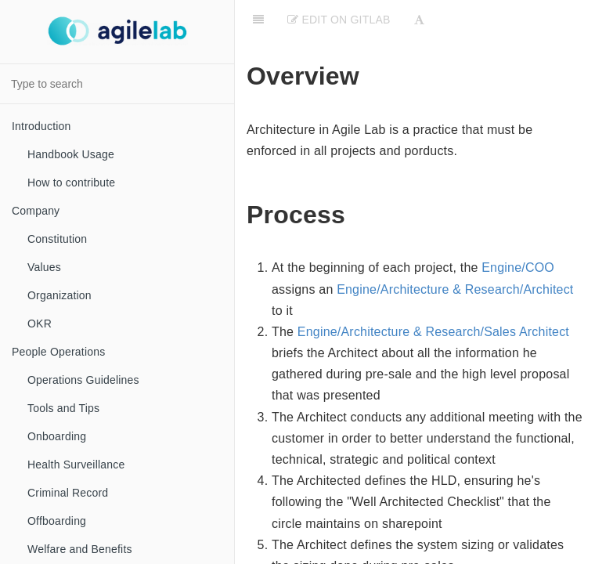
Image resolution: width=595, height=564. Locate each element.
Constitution (57, 239)
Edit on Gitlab (338, 19)
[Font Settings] (419, 19)
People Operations (58, 351)
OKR (39, 323)
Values (44, 267)
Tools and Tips (63, 408)
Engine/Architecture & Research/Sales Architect (433, 331)
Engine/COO (517, 267)
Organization (59, 295)
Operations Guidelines (83, 380)
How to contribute (71, 182)
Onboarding (56, 436)
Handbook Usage (70, 154)
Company (36, 210)
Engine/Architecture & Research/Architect (455, 289)
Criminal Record (67, 492)
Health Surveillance (75, 464)
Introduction (41, 126)
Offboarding (56, 521)
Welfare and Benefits (79, 549)
